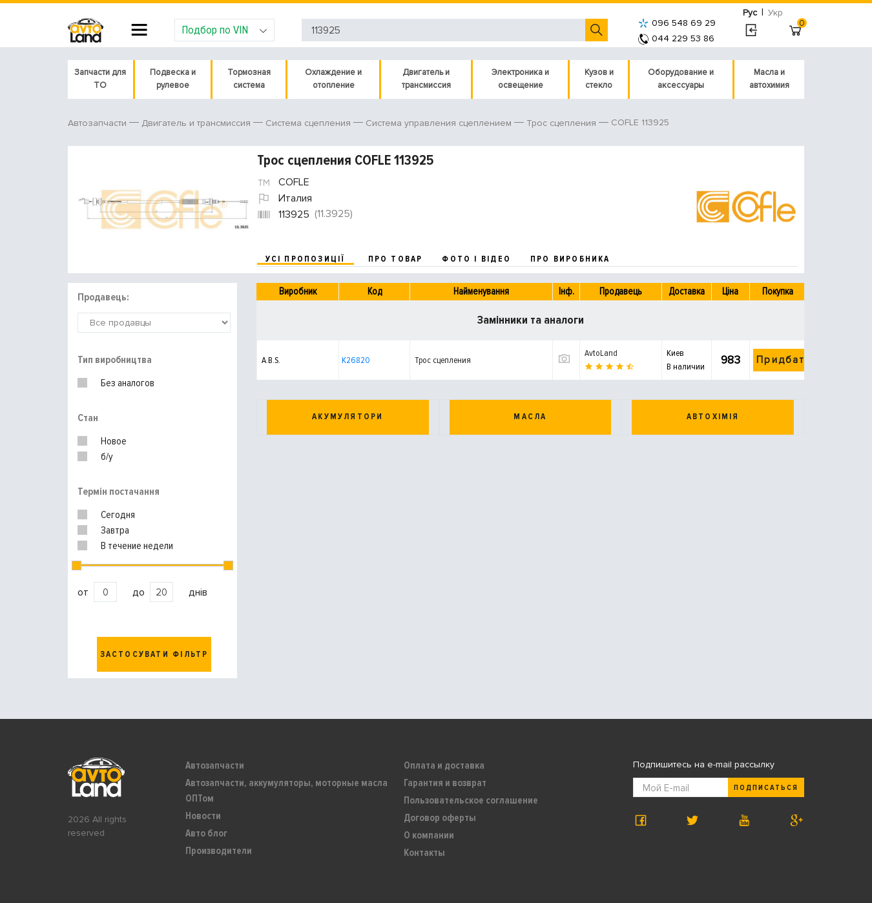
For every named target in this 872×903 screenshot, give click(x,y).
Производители (218, 850)
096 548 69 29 (677, 22)
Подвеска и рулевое (173, 78)
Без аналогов (127, 383)
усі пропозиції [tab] (305, 259)
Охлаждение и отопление (333, 78)
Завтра (115, 530)
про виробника (570, 259)
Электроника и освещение (520, 78)
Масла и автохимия (769, 78)
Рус (750, 12)
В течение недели (137, 545)
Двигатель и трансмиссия (426, 78)
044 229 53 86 (676, 38)
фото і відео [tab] (476, 259)
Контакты (424, 852)
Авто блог (206, 833)
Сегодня (118, 514)
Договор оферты (440, 818)
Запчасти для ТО (100, 78)
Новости (203, 816)
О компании (429, 835)
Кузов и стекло (599, 78)
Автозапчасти (214, 765)
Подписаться (766, 788)
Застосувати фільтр (154, 654)
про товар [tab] (395, 259)
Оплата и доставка (444, 765)
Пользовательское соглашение (471, 800)
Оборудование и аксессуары (681, 78)
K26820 (356, 360)
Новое (114, 441)
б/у (107, 456)
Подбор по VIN (224, 30)
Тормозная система (249, 78)
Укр (775, 12)
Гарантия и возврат (445, 783)
